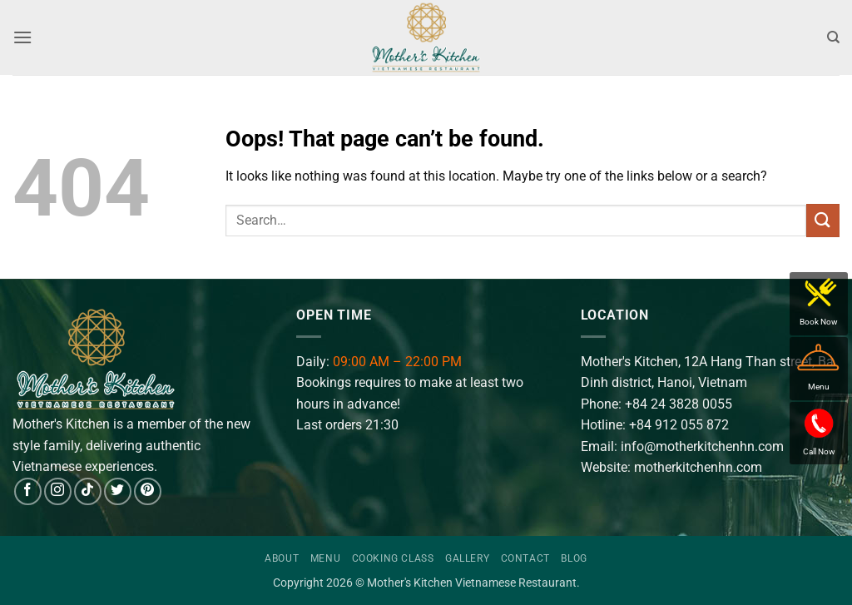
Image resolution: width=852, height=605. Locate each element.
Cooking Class (393, 558)
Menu (325, 558)
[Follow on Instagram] (58, 491)
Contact (525, 558)
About (282, 558)
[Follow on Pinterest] (147, 491)
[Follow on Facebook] (28, 491)
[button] (22, 37)
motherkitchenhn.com (698, 467)
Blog (574, 558)
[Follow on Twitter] (117, 491)
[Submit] (823, 220)
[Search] (833, 37)
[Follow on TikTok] (88, 491)
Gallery (467, 558)
